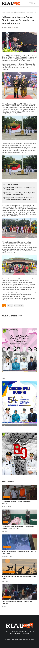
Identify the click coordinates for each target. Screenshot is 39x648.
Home (3, 12)
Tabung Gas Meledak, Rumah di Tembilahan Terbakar (17, 602)
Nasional (7, 497)
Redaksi (7, 631)
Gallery (10, 306)
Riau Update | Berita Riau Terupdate (24, 639)
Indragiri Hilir (9, 12)
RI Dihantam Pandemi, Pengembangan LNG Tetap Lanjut (19, 578)
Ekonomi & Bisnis (9, 571)
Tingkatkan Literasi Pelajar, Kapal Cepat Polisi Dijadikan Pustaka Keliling (20, 193)
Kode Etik (31, 631)
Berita (6, 522)
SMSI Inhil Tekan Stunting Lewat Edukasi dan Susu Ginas (20, 188)
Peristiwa (7, 547)
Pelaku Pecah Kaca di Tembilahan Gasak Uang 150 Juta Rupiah (19, 553)
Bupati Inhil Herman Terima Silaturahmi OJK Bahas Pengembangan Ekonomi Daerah (20, 198)
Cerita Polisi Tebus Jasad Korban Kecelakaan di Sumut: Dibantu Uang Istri (18, 528)
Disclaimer (26, 633)
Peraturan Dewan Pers (19, 631)
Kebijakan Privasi (15, 633)
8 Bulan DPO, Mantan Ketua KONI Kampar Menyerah (16, 503)
